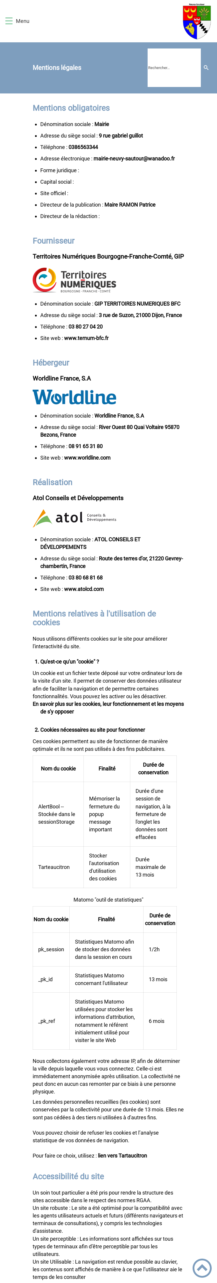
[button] (9, 21)
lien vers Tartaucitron (122, 1156)
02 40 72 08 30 (86, 327)
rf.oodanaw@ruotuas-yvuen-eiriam (134, 158)
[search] (174, 67)
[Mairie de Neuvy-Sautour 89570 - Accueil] (122, 21)
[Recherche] (206, 67)
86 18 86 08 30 (86, 577)
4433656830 (83, 147)
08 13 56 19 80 (86, 446)
